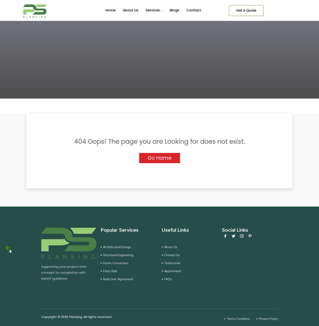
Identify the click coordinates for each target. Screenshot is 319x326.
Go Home (160, 157)
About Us (130, 10)
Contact (194, 10)
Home (110, 10)
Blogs (174, 10)
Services (153, 10)
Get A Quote (246, 10)
